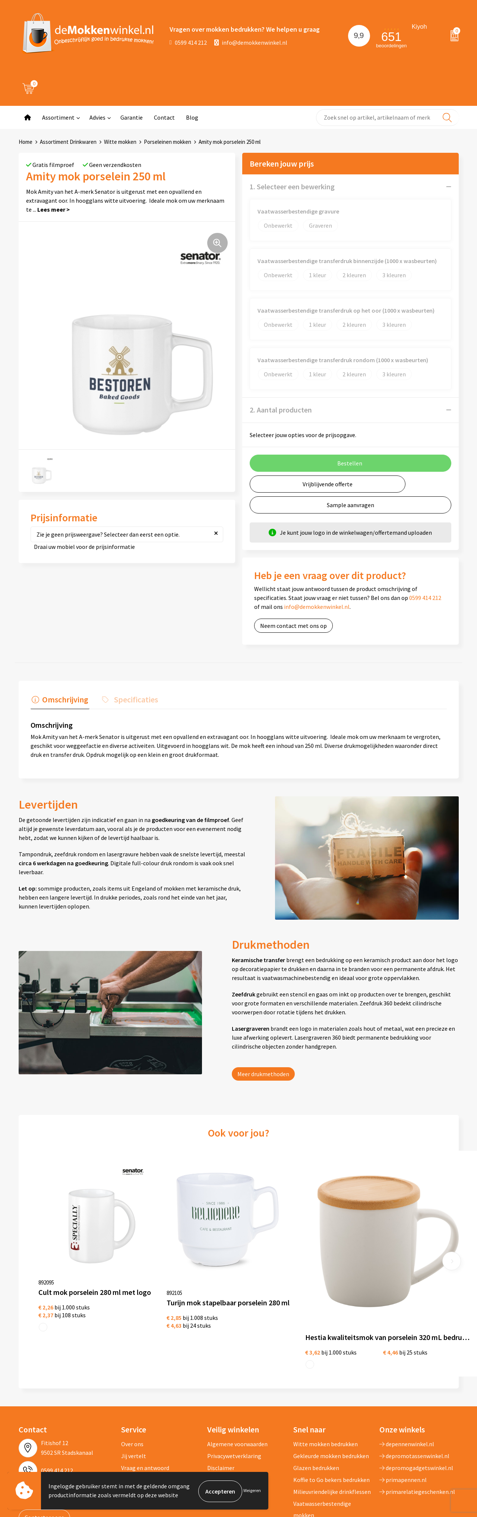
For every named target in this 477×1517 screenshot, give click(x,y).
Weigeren (252, 1491)
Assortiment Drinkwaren (68, 141)
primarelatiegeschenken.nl (417, 1428)
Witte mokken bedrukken (325, 1381)
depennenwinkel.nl (406, 1381)
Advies (97, 117)
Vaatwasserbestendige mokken (322, 1446)
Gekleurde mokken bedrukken (331, 1393)
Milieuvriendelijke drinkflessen (332, 1428)
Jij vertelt (133, 1393)
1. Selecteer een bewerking (292, 186)
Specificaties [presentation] (132, 698)
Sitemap (132, 1416)
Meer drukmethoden (263, 1072)
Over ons (132, 1381)
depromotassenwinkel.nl (414, 1393)
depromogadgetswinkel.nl (416, 1405)
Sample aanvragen (350, 505)
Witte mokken (120, 141)
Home (25, 141)
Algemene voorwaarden (237, 1381)
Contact (164, 117)
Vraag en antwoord (145, 1405)
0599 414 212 (188, 42)
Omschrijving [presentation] (64, 698)
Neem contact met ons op (293, 625)
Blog (192, 117)
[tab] (59, 700)
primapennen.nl (403, 1416)
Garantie (131, 117)
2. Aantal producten (281, 409)
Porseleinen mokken (167, 141)
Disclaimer (220, 1405)
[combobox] (387, 117)
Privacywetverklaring (234, 1393)
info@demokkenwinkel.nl (250, 42)
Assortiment (58, 117)
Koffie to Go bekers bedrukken (331, 1416)
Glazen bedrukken (316, 1405)
